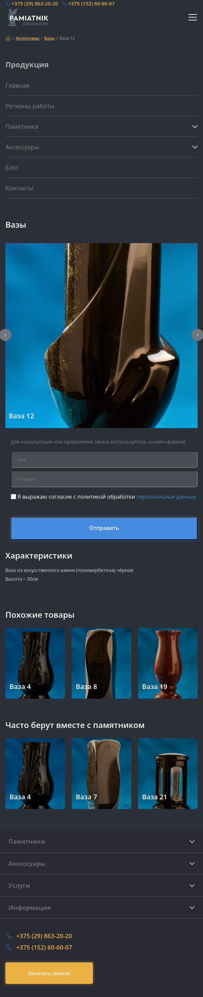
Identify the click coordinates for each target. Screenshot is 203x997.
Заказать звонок (49, 973)
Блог (12, 167)
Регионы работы (30, 106)
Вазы (49, 38)
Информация (29, 908)
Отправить (104, 528)
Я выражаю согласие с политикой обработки (107, 496)
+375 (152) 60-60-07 (91, 3)
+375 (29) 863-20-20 (34, 3)
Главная (17, 85)
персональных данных (166, 496)
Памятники (26, 841)
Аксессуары (27, 38)
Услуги (19, 885)
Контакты (19, 188)
